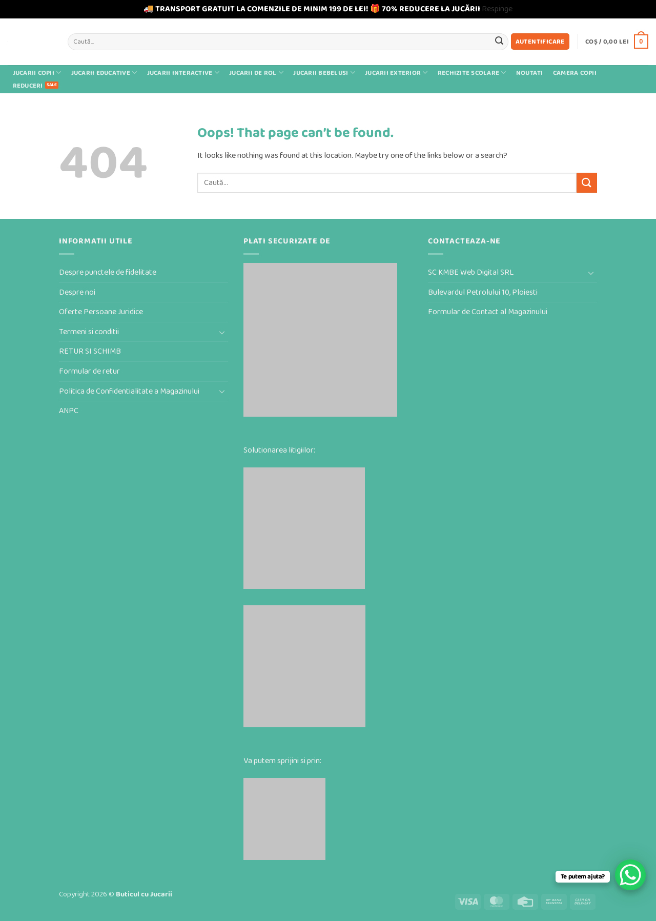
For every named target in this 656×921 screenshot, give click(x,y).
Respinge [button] (497, 9)
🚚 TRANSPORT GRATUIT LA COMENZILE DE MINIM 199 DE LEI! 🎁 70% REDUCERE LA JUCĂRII (312, 9)
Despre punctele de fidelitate (107, 272)
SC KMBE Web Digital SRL (471, 272)
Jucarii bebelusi (324, 72)
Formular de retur (89, 371)
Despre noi (77, 292)
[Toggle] (222, 332)
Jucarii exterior (396, 72)
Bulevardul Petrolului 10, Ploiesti (483, 292)
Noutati (529, 73)
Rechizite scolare (472, 72)
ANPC (68, 410)
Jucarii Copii (37, 72)
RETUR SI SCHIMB (90, 351)
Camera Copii (575, 73)
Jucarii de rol (256, 72)
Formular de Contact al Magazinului (487, 311)
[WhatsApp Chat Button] (630, 874)
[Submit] (499, 41)
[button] (540, 41)
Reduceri (28, 86)
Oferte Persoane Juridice (101, 311)
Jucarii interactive (183, 72)
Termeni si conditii (89, 331)
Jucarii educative (104, 72)
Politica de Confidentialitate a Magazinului (129, 391)
